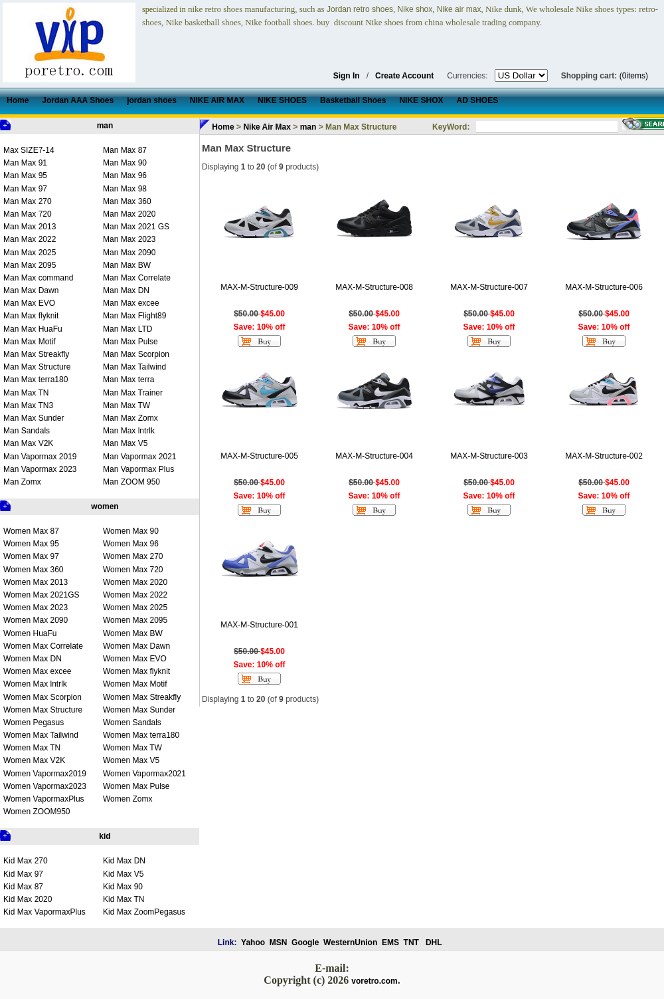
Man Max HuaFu (32, 329)
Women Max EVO (135, 658)
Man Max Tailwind (134, 367)
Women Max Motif (135, 684)
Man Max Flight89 (134, 315)
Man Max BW (127, 265)
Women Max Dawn (136, 646)
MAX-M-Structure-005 (259, 456)
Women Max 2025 (135, 607)
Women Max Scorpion (42, 697)
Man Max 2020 (129, 214)
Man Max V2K (28, 443)
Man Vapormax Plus (138, 469)
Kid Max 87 (23, 886)
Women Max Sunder (139, 710)
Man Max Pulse (130, 341)
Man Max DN (126, 290)
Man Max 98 (125, 188)
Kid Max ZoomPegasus (144, 912)
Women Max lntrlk (35, 684)
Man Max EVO (29, 303)
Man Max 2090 (129, 252)
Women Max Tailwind (40, 735)
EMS (390, 942)
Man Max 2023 (129, 239)
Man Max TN (25, 392)
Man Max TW (126, 405)
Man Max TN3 (28, 405)
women (104, 506)
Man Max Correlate (137, 277)
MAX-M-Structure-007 (489, 287)
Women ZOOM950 (36, 811)
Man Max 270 (27, 201)
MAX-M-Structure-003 (489, 456)
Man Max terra (128, 379)
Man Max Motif (29, 341)
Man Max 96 (125, 175)
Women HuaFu (29, 633)
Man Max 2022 (29, 239)
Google (305, 942)
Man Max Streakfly (36, 354)
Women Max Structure (42, 710)
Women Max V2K (34, 760)
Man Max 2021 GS (136, 226)
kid (104, 836)
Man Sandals (26, 430)
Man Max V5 (125, 443)
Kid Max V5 (123, 874)
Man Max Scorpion (136, 354)
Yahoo (253, 942)
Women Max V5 (131, 760)
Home (223, 127)
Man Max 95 (25, 175)
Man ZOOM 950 (131, 482)
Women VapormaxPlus (43, 799)
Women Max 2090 (35, 620)
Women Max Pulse (136, 786)
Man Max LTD (127, 329)
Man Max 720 (27, 214)
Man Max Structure (36, 367)
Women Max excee (37, 671)
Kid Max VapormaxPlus (44, 912)
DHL (434, 942)
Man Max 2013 (29, 226)
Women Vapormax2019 (44, 773)
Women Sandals (132, 722)
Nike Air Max (267, 127)
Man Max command (38, 277)
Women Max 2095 (135, 620)
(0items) (634, 75)
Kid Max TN (123, 899)
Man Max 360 (127, 201)
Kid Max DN (124, 860)
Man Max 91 (25, 162)
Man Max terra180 (35, 379)
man (105, 125)
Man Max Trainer (133, 392)
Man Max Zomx (130, 418)
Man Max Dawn (30, 290)
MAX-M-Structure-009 (259, 287)
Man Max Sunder (33, 418)
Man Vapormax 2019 (40, 456)
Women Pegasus (33, 722)
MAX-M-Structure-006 (604, 287)
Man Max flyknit (30, 315)
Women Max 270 (133, 556)
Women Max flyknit (136, 671)
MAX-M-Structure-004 (374, 456)
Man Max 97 (25, 188)
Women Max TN (31, 747)
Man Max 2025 (29, 252)
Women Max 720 (133, 569)
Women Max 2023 (35, 607)
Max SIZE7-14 (28, 150)
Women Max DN (32, 658)
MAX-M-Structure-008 (374, 287)
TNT (411, 942)
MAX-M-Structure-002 (604, 456)
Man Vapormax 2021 (140, 456)
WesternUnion (350, 942)
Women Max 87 (31, 531)
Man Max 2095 (29, 265)
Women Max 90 (131, 531)
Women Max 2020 (135, 582)
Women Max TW (132, 747)
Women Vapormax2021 (144, 773)
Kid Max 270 (25, 860)
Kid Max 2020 (27, 899)
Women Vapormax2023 (44, 786)
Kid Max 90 (123, 886)
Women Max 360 (33, 569)
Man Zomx (22, 482)
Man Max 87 (125, 150)
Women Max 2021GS (41, 595)
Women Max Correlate (43, 646)
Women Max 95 (31, 543)
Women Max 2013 (35, 582)
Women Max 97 (31, 556)
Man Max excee (131, 303)
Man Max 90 (125, 162)
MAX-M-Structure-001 (259, 624)
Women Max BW (133, 633)
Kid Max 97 (23, 874)
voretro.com (374, 981)
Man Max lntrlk (129, 430)
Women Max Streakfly (142, 697)
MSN (279, 942)
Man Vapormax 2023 (40, 469)
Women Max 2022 (135, 595)
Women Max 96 (131, 543)
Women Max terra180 (141, 735)
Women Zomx (127, 799)
